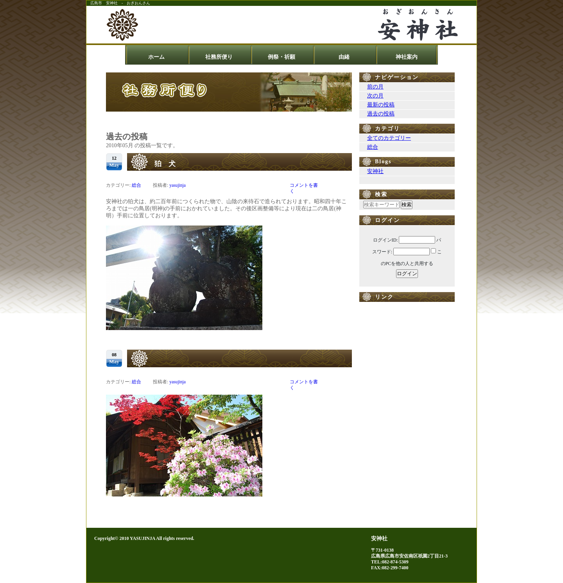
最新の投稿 (380, 105)
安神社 (375, 171)
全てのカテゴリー (389, 138)
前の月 (375, 87)
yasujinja (177, 185)
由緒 (344, 57)
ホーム (156, 57)
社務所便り (219, 57)
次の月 (375, 96)
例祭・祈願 (281, 57)
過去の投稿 (380, 114)
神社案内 (407, 57)
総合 (136, 185)
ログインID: (385, 240)
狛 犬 (165, 164)
